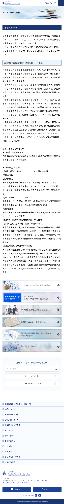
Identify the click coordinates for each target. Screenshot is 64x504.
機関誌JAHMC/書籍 (12, 425)
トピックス (9, 430)
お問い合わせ (10, 441)
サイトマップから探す (32, 376)
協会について (10, 409)
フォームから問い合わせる (32, 383)
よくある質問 (10, 462)
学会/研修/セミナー (12, 419)
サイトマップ (10, 451)
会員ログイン (50, 3)
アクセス (43, 480)
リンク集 (8, 446)
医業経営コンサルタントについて (18, 404)
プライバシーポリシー (13, 457)
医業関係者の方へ (12, 414)
